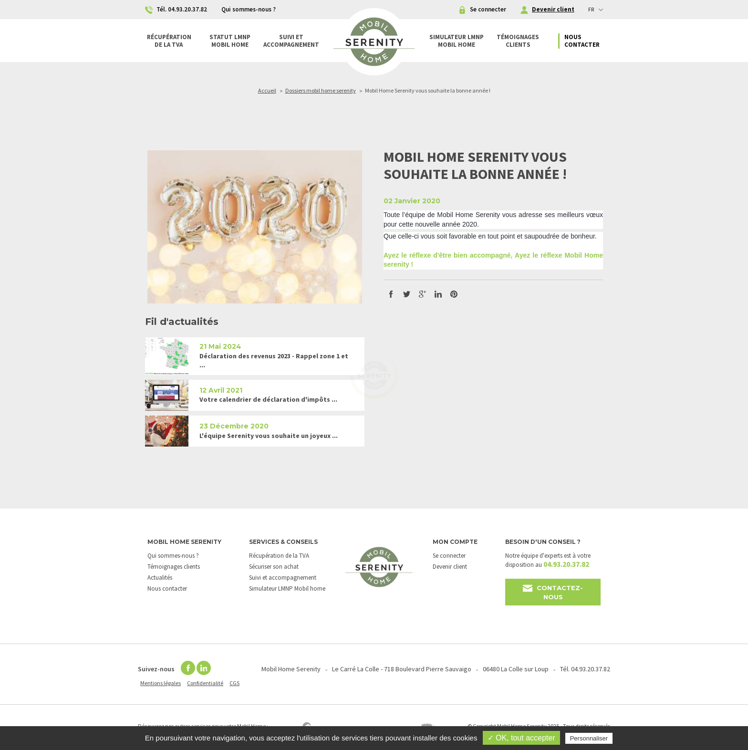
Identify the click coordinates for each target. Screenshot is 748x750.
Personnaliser (589, 738)
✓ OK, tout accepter (521, 738)
